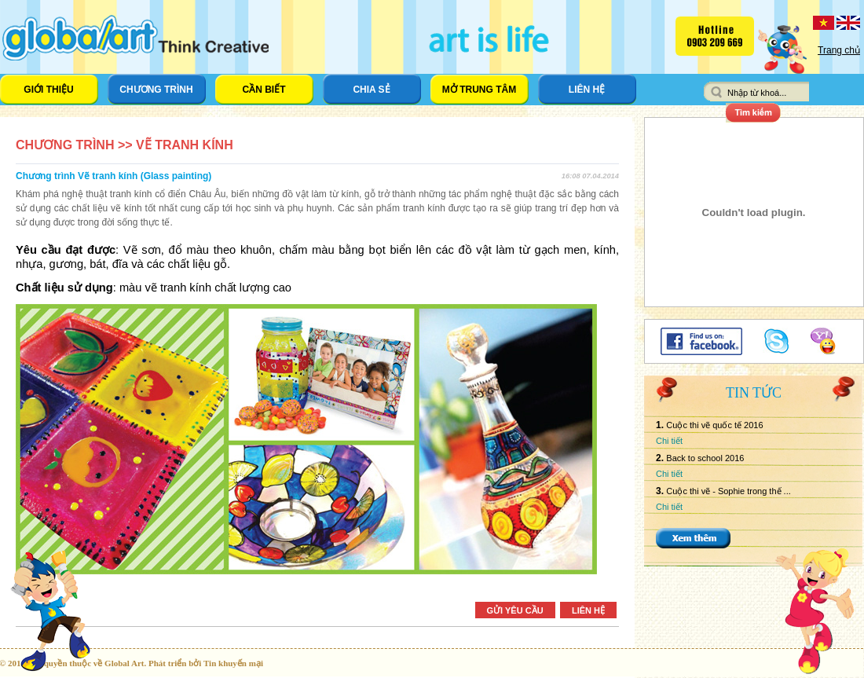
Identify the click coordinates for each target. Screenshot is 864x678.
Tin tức (754, 393)
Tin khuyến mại (233, 663)
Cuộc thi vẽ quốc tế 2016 (714, 425)
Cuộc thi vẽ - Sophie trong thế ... (728, 491)
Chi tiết (669, 440)
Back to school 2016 (705, 458)
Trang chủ (839, 50)
